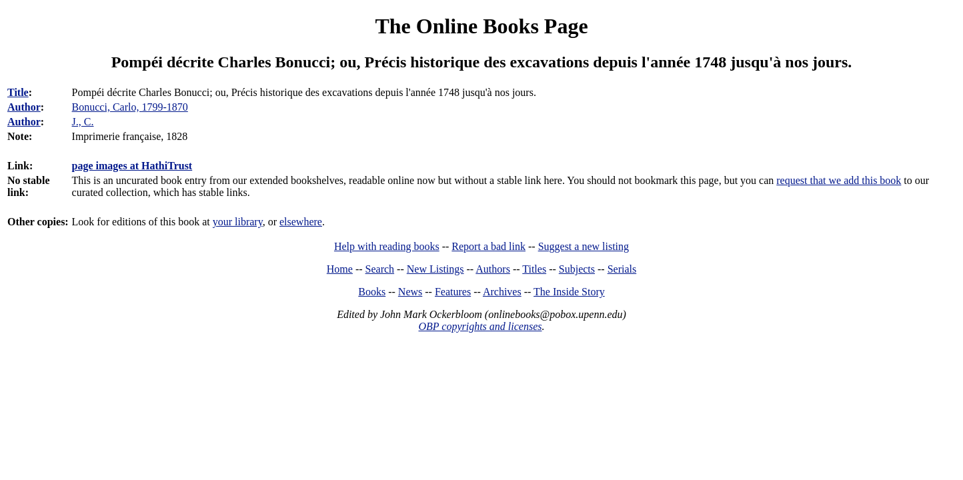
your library (238, 221)
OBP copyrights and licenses (480, 326)
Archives (502, 291)
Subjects (577, 269)
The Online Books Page (481, 26)
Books (371, 291)
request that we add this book (838, 180)
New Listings (435, 269)
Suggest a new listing (583, 246)
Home (340, 269)
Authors (492, 269)
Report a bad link (488, 246)
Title (18, 92)
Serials (622, 269)
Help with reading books (386, 246)
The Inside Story (569, 291)
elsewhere (300, 221)
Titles (534, 269)
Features (453, 291)
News (410, 291)
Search (380, 269)
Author (24, 107)
